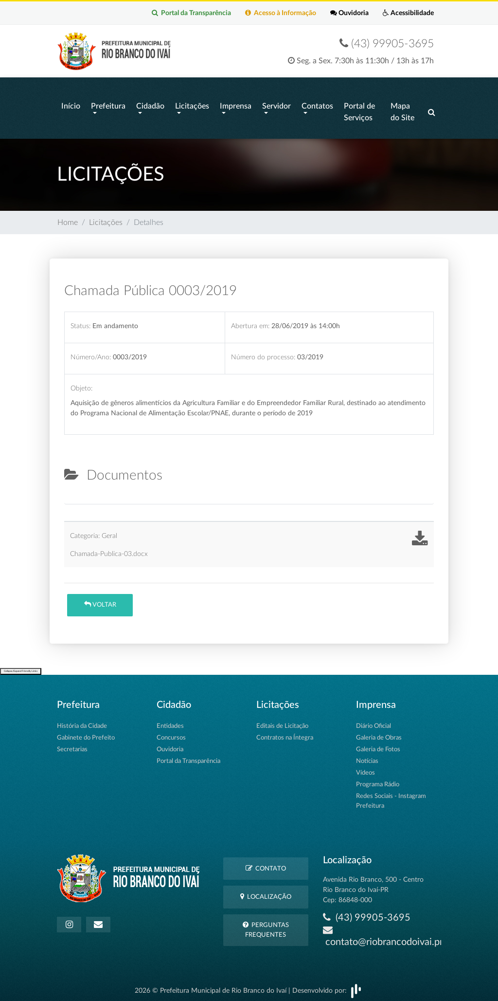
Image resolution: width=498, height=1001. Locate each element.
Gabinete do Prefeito (86, 733)
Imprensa (235, 104)
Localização (265, 892)
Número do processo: (263, 352)
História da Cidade (82, 721)
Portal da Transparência (190, 13)
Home (67, 218)
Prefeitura (108, 104)
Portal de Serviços (359, 110)
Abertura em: (250, 321)
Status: (80, 321)
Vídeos (365, 768)
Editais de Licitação (282, 721)
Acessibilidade (408, 13)
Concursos (171, 733)
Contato (266, 863)
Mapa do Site (402, 110)
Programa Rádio (377, 780)
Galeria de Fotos (378, 744)
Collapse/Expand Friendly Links (20, 667)
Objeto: (81, 384)
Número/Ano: (91, 352)
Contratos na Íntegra (284, 733)
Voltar (100, 600)
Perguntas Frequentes (266, 925)
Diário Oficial (373, 721)
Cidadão (150, 104)
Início (70, 104)
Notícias (367, 756)
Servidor (276, 104)
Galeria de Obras (379, 733)
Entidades (170, 721)
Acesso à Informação (279, 13)
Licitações (192, 104)
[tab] (72, 495)
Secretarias (72, 744)
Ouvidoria (349, 13)
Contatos (317, 104)
